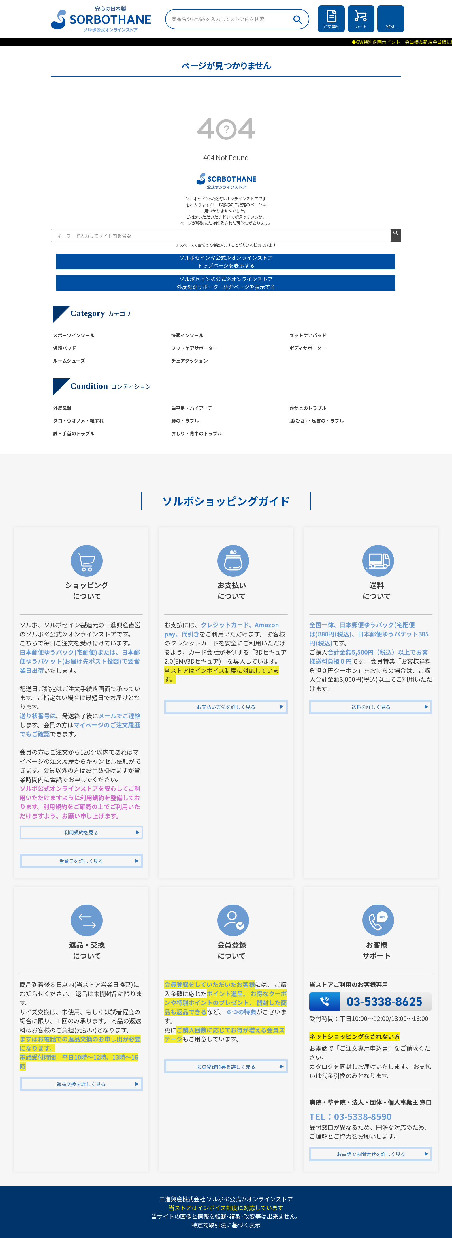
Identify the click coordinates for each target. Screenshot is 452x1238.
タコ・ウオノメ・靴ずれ (78, 420)
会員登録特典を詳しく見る (226, 1066)
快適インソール (187, 335)
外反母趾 (62, 407)
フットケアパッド (307, 335)
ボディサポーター (307, 347)
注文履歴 (331, 26)
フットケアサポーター (194, 347)
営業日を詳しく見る (81, 860)
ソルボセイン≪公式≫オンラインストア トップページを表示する (226, 261)
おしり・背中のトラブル (196, 433)
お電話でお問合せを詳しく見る (371, 1153)
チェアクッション (189, 360)
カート (361, 26)
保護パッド (64, 347)
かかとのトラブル (307, 407)
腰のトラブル (185, 420)
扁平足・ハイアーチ (191, 407)
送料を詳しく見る (371, 706)
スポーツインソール (74, 335)
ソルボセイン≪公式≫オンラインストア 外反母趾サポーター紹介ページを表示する (226, 282)
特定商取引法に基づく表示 (226, 1225)
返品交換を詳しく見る (81, 1084)
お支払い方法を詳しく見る (226, 706)
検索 (297, 18)
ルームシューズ (69, 360)
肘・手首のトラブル (74, 433)
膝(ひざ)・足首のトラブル (316, 420)
